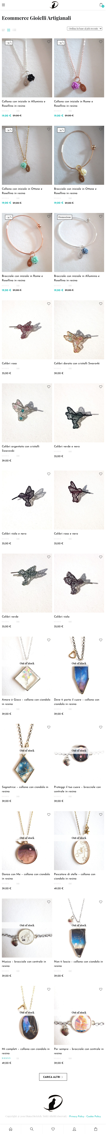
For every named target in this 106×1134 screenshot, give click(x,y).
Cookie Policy (93, 1116)
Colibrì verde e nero (67, 446)
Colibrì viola (61, 616)
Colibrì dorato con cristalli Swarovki (77, 363)
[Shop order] (84, 28)
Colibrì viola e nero (14, 533)
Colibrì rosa (9, 363)
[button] (101, 4)
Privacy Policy (76, 1116)
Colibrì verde (10, 616)
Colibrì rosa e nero (66, 533)
